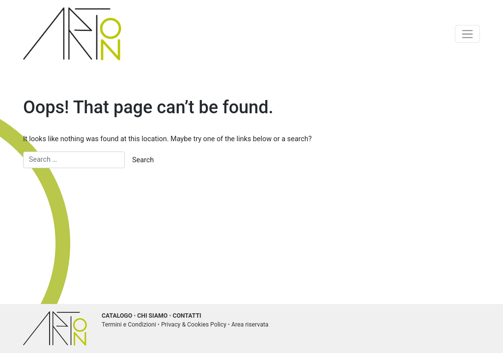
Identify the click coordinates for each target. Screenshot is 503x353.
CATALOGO (117, 315)
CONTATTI (186, 315)
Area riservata (250, 324)
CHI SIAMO (152, 315)
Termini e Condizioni (129, 324)
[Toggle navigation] (467, 34)
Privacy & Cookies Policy (193, 324)
